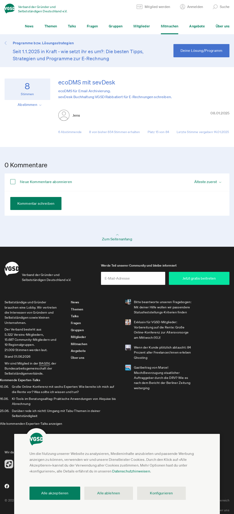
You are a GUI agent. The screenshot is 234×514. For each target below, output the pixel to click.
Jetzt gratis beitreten (202, 280)
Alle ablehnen (108, 493)
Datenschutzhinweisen (131, 471)
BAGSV (44, 365)
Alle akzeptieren (55, 493)
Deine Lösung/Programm (201, 50)
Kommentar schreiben (35, 203)
